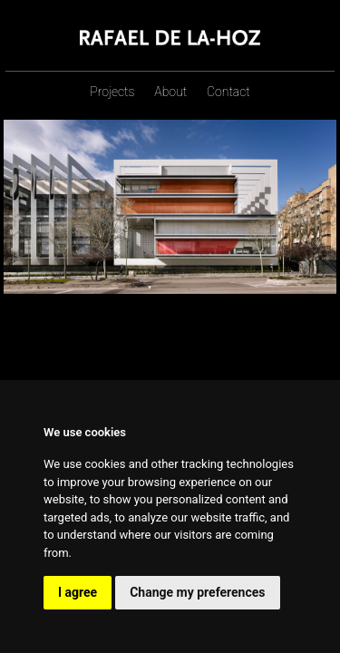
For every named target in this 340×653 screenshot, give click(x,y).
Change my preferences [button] (197, 592)
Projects (112, 91)
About (170, 91)
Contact (228, 91)
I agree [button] (77, 592)
